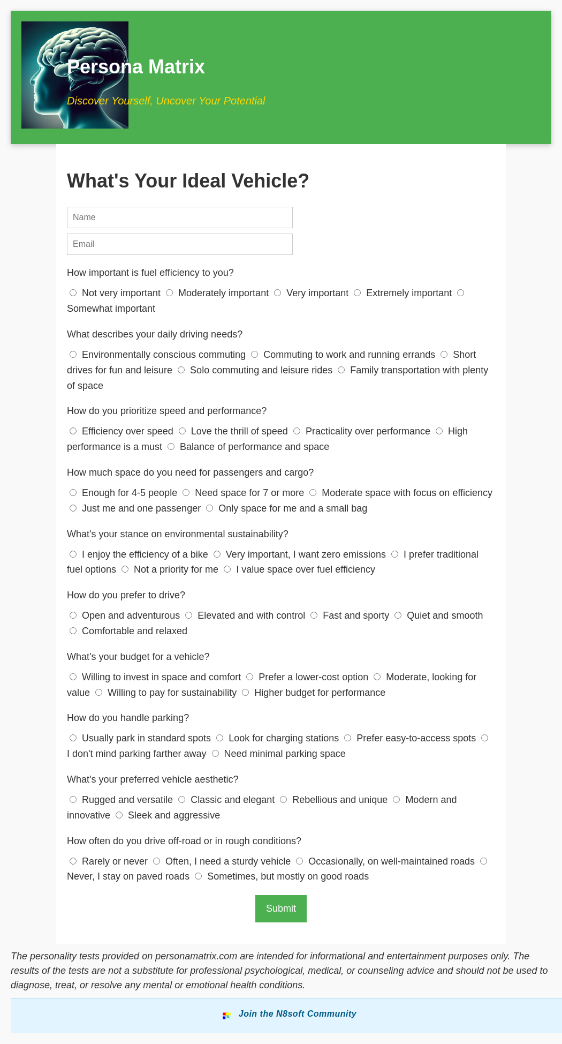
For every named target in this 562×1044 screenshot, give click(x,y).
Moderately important (218, 293)
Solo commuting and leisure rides (256, 370)
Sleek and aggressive (168, 815)
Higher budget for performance (313, 692)
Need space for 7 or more (245, 492)
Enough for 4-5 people (125, 492)
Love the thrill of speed (235, 431)
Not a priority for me (171, 569)
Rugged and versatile (123, 799)
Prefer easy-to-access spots (411, 738)
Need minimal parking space (279, 753)
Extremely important (404, 293)
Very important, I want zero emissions (301, 554)
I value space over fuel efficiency (299, 569)
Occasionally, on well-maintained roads (386, 861)
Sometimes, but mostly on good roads (282, 876)
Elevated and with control (246, 615)
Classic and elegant (227, 799)
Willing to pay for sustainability (167, 692)
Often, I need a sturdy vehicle (223, 861)
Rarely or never (110, 861)
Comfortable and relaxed (128, 631)
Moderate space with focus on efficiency (400, 492)
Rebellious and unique (335, 799)
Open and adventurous (126, 615)
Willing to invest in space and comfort (157, 677)
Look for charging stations (278, 738)
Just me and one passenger (136, 508)
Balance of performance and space (248, 446)
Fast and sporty (351, 615)
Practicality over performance (363, 431)
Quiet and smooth (438, 615)
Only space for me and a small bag (286, 508)
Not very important (116, 293)
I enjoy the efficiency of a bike (140, 554)
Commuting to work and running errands (344, 354)
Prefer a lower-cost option (308, 677)
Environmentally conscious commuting (159, 354)
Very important (312, 293)
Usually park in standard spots (142, 738)
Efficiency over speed (123, 431)
